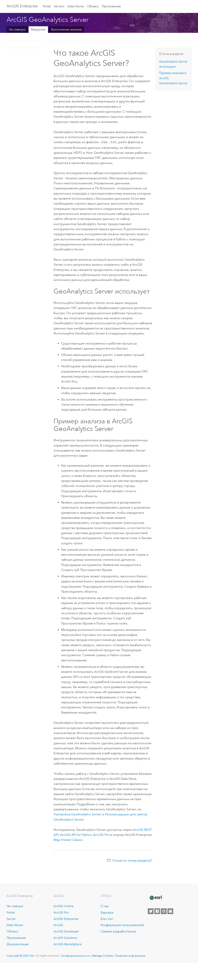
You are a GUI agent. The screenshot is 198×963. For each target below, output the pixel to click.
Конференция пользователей (122, 924)
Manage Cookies (102, 955)
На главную (17, 29)
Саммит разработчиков (118, 931)
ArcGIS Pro (61, 912)
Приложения (111, 6)
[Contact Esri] (170, 911)
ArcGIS (58, 924)
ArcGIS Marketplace (68, 944)
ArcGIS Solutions (65, 937)
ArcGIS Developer (66, 931)
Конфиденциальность (75, 955)
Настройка (77, 814)
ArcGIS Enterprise (66, 918)
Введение (38, 29)
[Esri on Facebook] (157, 911)
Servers (59, 6)
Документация (17, 944)
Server (11, 918)
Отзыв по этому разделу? (132, 860)
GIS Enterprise (22, 6)
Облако (93, 6)
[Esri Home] (155, 897)
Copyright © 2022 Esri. (21, 955)
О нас (105, 906)
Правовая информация (130, 955)
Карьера (107, 912)
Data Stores (75, 6)
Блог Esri (107, 918)
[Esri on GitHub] (164, 911)
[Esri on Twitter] (151, 911)
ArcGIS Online (63, 906)
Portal (47, 6)
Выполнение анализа (66, 29)
